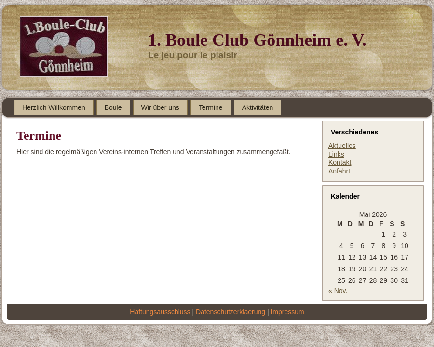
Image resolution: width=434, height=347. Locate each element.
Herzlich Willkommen (53, 107)
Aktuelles (342, 145)
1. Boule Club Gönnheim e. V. (257, 40)
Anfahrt (339, 171)
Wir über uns (160, 107)
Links (336, 154)
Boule (113, 107)
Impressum (287, 312)
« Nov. (337, 290)
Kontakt (339, 162)
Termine (211, 107)
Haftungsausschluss (160, 312)
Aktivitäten (257, 107)
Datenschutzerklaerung (230, 312)
